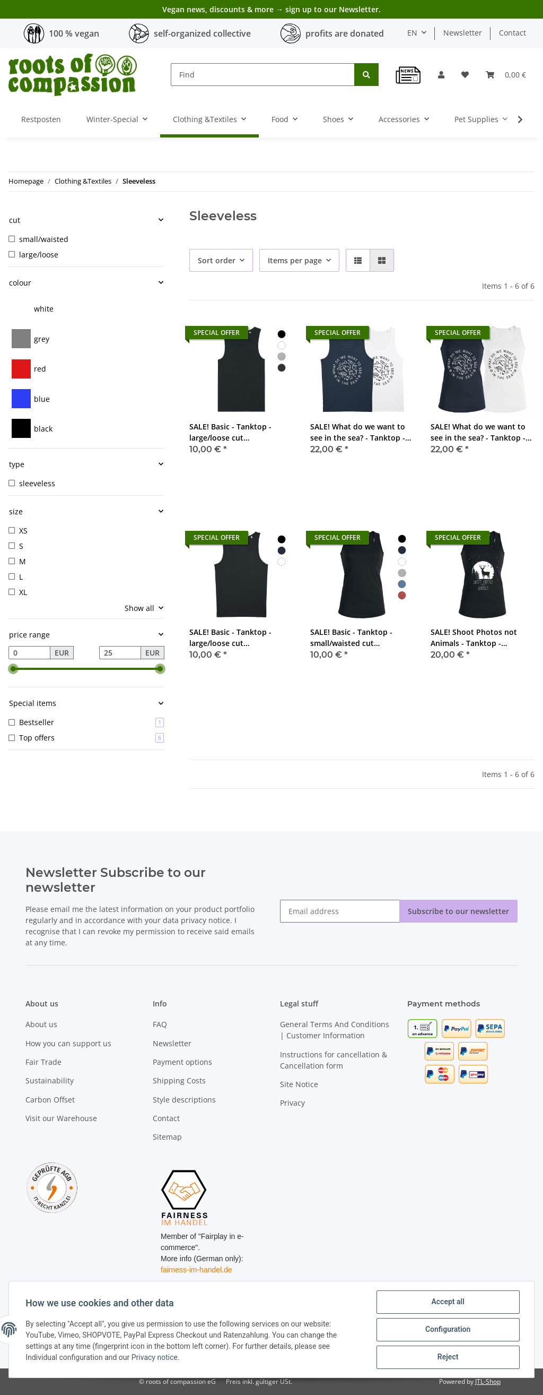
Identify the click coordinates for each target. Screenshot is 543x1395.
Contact (512, 33)
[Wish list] (465, 74)
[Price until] (120, 653)
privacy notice (205, 920)
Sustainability (49, 1080)
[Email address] (340, 911)
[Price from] (29, 653)
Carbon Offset (50, 1100)
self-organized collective (202, 33)
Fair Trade (43, 1062)
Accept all (447, 1302)
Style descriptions (184, 1100)
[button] (441, 74)
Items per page (295, 260)
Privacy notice (155, 1358)
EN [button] (412, 33)
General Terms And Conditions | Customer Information (334, 1029)
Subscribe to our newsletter (458, 911)
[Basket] (506, 74)
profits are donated (344, 33)
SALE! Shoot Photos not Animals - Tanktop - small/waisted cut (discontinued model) (474, 638)
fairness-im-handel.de (196, 1269)
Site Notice (299, 1084)
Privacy (292, 1103)
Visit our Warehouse (61, 1118)
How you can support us (68, 1043)
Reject (447, 1357)
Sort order (216, 260)
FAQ (160, 1024)
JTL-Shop (488, 1381)
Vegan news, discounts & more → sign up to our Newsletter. (271, 9)
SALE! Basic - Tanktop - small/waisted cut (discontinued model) (351, 638)
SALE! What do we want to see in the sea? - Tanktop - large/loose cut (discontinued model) (357, 432)
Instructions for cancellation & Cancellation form (333, 1060)
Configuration (447, 1329)
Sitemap (167, 1137)
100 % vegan (74, 33)
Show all (139, 608)
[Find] (263, 74)
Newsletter (462, 33)
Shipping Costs (179, 1080)
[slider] (12, 668)
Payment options (182, 1062)
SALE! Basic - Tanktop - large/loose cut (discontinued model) (230, 432)
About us (41, 1024)
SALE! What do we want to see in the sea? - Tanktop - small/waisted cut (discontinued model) (478, 432)
